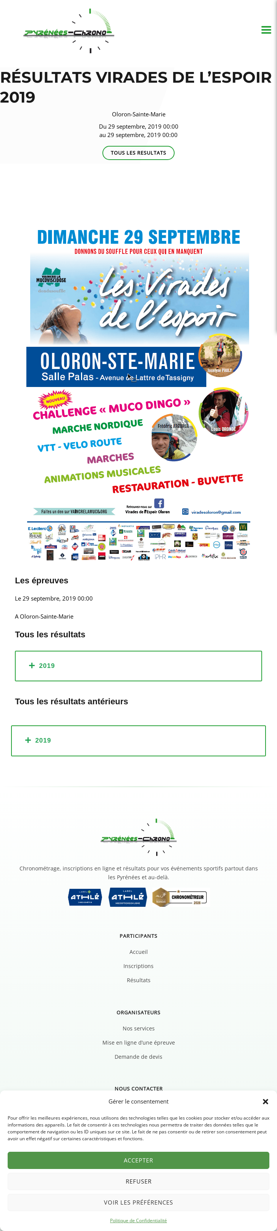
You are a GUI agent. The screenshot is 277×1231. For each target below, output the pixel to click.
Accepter (138, 1160)
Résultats (139, 980)
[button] (265, 1101)
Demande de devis (138, 1056)
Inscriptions (138, 966)
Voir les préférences (138, 1202)
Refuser (139, 1181)
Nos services (139, 1028)
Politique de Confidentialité (138, 1220)
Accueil (139, 951)
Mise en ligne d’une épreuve (138, 1042)
